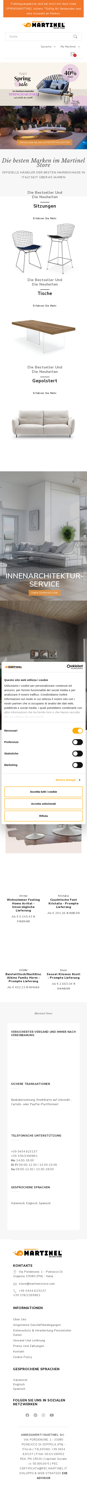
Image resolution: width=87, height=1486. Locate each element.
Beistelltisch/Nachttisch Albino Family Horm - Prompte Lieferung (24, 977)
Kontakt (18, 1352)
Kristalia (63, 896)
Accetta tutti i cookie (43, 791)
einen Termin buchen (44, 592)
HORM (23, 970)
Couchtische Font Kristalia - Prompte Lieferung (64, 903)
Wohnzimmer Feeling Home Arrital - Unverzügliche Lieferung (23, 905)
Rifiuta (43, 815)
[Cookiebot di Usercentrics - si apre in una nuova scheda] (67, 667)
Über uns (19, 1319)
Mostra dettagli (66, 779)
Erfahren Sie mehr (44, 218)
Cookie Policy (22, 1357)
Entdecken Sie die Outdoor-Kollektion (45, 142)
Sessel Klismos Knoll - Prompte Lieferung (63, 976)
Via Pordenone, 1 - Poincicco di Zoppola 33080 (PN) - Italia (38, 1274)
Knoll (63, 970)
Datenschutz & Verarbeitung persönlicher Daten (42, 1332)
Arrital (23, 896)
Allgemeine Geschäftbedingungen (37, 1325)
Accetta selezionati (43, 803)
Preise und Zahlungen (28, 1346)
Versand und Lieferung (29, 1340)
